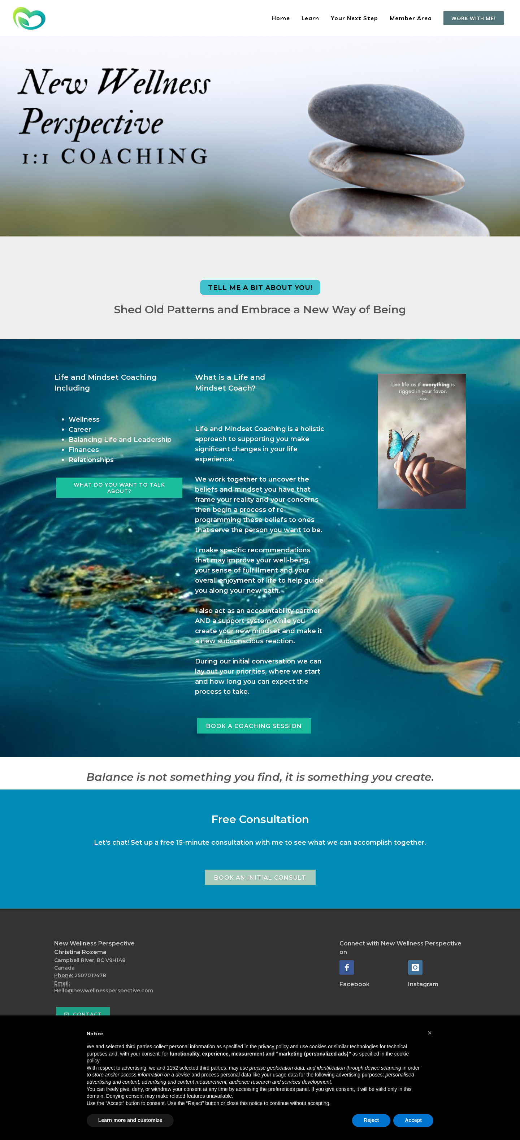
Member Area (411, 18)
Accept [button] (413, 1120)
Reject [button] (371, 1120)
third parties (213, 1068)
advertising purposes (359, 1075)
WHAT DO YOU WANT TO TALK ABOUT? (119, 488)
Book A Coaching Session (254, 726)
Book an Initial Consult (260, 877)
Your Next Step (354, 18)
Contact (83, 1014)
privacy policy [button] (273, 1046)
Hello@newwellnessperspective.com (103, 990)
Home (281, 18)
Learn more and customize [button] (130, 1120)
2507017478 (90, 975)
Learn (310, 18)
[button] (430, 1033)
